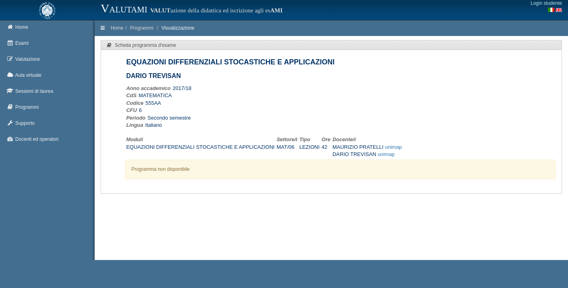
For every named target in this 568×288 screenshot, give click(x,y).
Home (117, 28)
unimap (393, 147)
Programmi (142, 28)
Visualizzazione (178, 28)
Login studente (546, 3)
